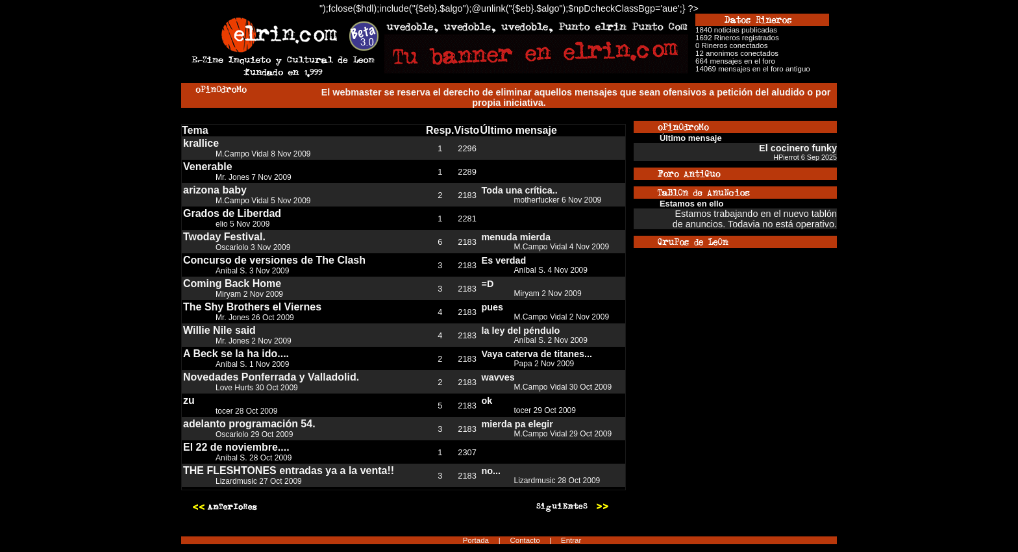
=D (488, 284)
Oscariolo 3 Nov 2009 (253, 247)
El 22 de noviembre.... (236, 447)
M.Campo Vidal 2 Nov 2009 (562, 316)
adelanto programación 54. (249, 423)
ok (487, 400)
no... (491, 471)
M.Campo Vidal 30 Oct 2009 (563, 387)
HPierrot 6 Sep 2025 (805, 157)
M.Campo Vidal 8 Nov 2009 (263, 153)
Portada (476, 540)
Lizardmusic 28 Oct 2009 (557, 480)
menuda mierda (516, 237)
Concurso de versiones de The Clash (274, 260)
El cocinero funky (798, 148)
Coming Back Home (232, 283)
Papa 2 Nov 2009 (544, 363)
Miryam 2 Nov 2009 (249, 294)
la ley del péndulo (521, 330)
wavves (498, 377)
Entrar (571, 540)
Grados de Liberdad (232, 213)
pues (493, 307)
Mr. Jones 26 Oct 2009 (255, 317)
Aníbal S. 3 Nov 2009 (252, 270)
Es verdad (504, 260)
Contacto (525, 540)
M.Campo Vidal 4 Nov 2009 (562, 246)
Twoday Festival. (224, 236)
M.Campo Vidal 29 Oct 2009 (563, 433)
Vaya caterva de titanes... (537, 354)
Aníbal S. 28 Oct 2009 (254, 457)
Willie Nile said (219, 330)
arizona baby (215, 189)
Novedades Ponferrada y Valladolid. (271, 377)
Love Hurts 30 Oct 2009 (257, 387)
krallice (201, 143)
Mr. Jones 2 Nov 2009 (254, 340)
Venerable (207, 166)
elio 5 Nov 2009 (242, 224)
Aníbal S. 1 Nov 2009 (252, 364)
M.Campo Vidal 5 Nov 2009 (263, 200)
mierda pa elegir (517, 424)
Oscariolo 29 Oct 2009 (254, 434)
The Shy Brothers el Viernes (252, 306)
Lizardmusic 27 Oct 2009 (259, 481)
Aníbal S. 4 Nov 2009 (551, 270)
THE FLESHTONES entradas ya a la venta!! (288, 470)
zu (189, 400)
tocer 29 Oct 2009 (545, 410)
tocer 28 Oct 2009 (246, 411)
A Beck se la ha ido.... (236, 353)
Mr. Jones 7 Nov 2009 (254, 177)
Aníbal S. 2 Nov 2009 (551, 340)
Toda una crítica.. (520, 190)
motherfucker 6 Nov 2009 (558, 200)
